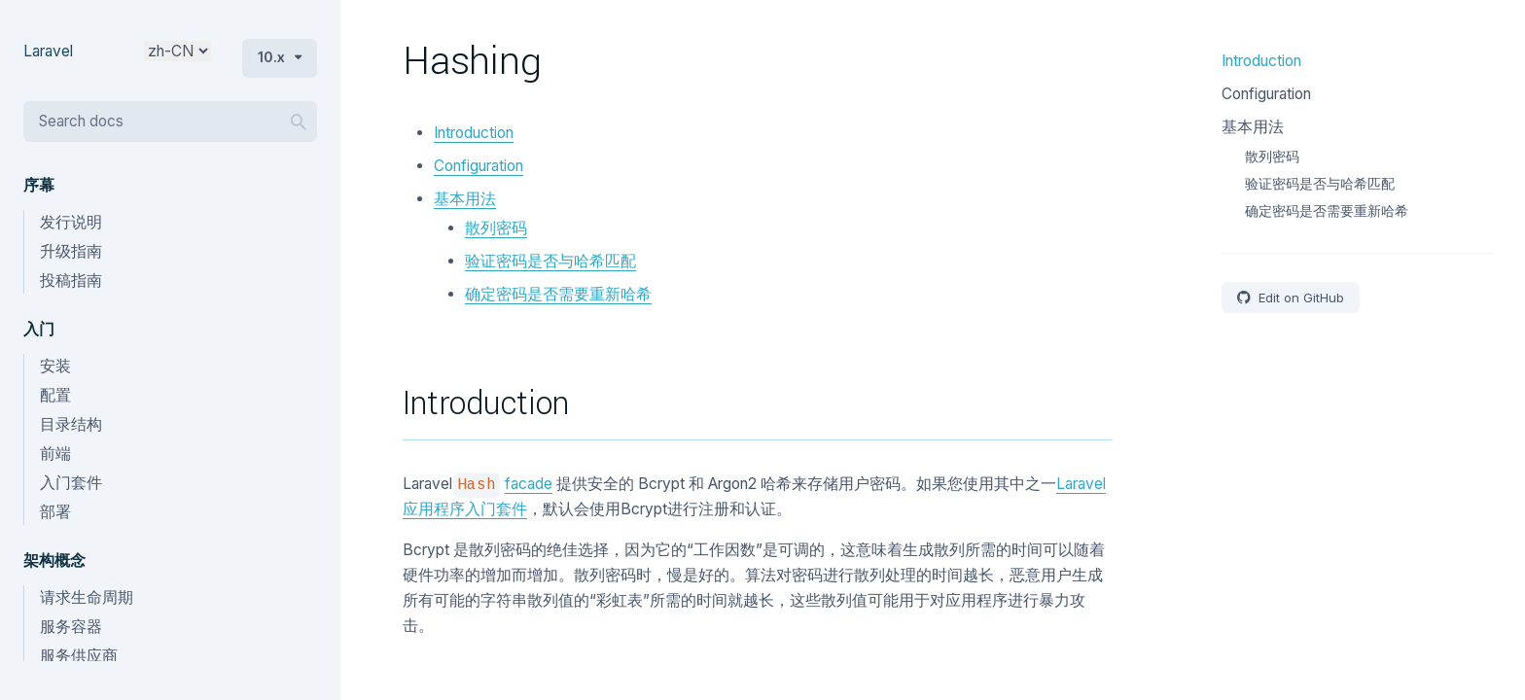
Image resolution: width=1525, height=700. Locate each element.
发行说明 (71, 222)
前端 (55, 453)
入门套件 (71, 482)
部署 (55, 512)
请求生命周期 (86, 597)
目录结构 (71, 424)
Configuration (478, 166)
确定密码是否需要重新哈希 (558, 294)
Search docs (81, 121)
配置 (55, 395)
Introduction (474, 132)
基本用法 (465, 199)
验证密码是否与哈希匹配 (550, 261)
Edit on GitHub (1299, 297)
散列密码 (496, 228)
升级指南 (71, 251)
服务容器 (71, 626)
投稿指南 (71, 280)
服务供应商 (79, 656)
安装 (55, 366)
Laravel (48, 51)
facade (528, 483)
